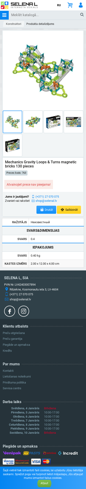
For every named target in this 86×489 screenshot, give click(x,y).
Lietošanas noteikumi (17, 376)
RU (59, 5)
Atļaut (44, 483)
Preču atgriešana (14, 333)
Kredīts (7, 350)
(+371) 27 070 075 (47, 196)
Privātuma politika (14, 382)
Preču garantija (12, 338)
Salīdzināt (69, 210)
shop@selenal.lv (46, 200)
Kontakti (8, 370)
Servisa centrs (12, 388)
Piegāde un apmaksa (16, 344)
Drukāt (46, 210)
